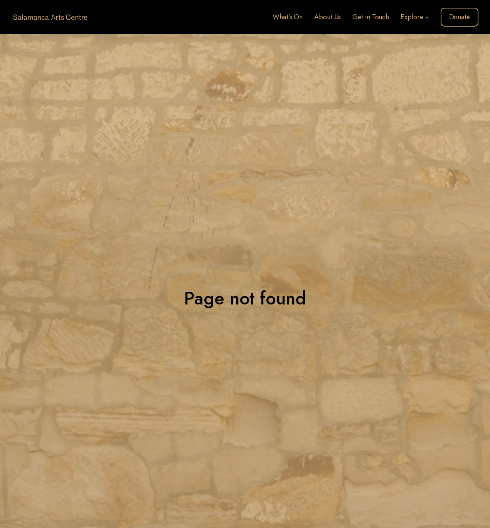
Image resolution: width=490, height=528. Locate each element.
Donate (459, 17)
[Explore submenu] (427, 17)
